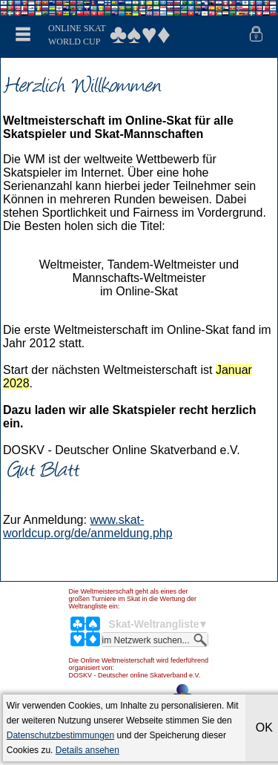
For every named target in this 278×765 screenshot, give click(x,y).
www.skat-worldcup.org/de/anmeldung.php (88, 526)
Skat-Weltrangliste (154, 624)
